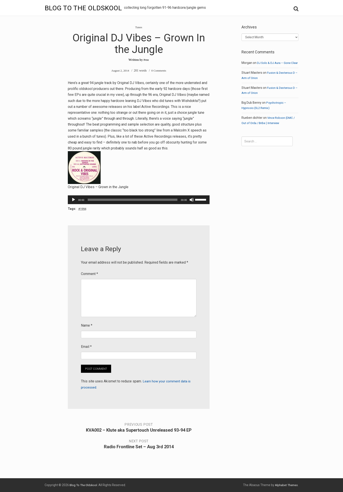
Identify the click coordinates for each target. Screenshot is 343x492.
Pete (146, 59)
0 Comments (159, 70)
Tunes (138, 27)
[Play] (73, 200)
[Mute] (191, 200)
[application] (139, 199)
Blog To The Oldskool (85, 8)
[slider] (132, 200)
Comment (89, 274)
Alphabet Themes (285, 485)
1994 (84, 208)
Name (86, 326)
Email (86, 347)
